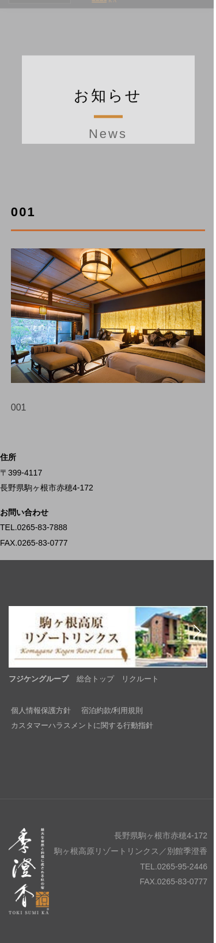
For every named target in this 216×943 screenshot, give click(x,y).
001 (18, 407)
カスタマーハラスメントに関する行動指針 (82, 725)
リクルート (140, 678)
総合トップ (95, 678)
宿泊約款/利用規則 (112, 710)
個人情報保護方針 (41, 710)
